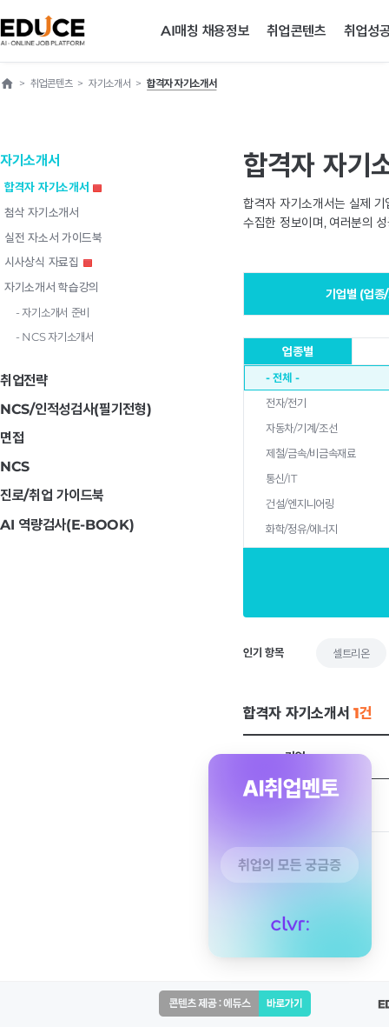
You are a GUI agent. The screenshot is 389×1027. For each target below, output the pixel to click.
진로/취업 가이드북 (52, 495)
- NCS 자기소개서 (55, 336)
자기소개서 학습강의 (51, 287)
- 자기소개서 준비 (52, 312)
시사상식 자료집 (48, 262)
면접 (11, 438)
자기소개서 (30, 160)
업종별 (297, 351)
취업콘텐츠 (296, 31)
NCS (15, 466)
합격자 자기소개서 (53, 187)
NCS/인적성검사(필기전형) (76, 409)
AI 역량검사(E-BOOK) (67, 525)
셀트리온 (351, 653)
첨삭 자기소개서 (41, 212)
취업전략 (24, 380)
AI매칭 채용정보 (205, 31)
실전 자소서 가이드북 (53, 237)
